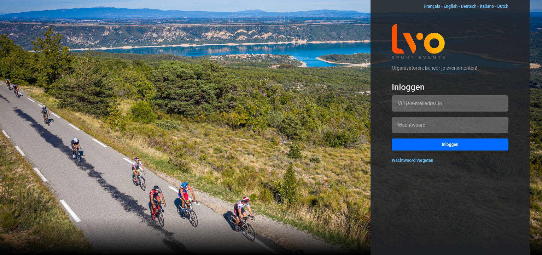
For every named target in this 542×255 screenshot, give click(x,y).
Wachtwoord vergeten (412, 160)
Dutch (502, 6)
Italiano (487, 6)
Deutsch (468, 6)
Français (432, 6)
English (451, 6)
